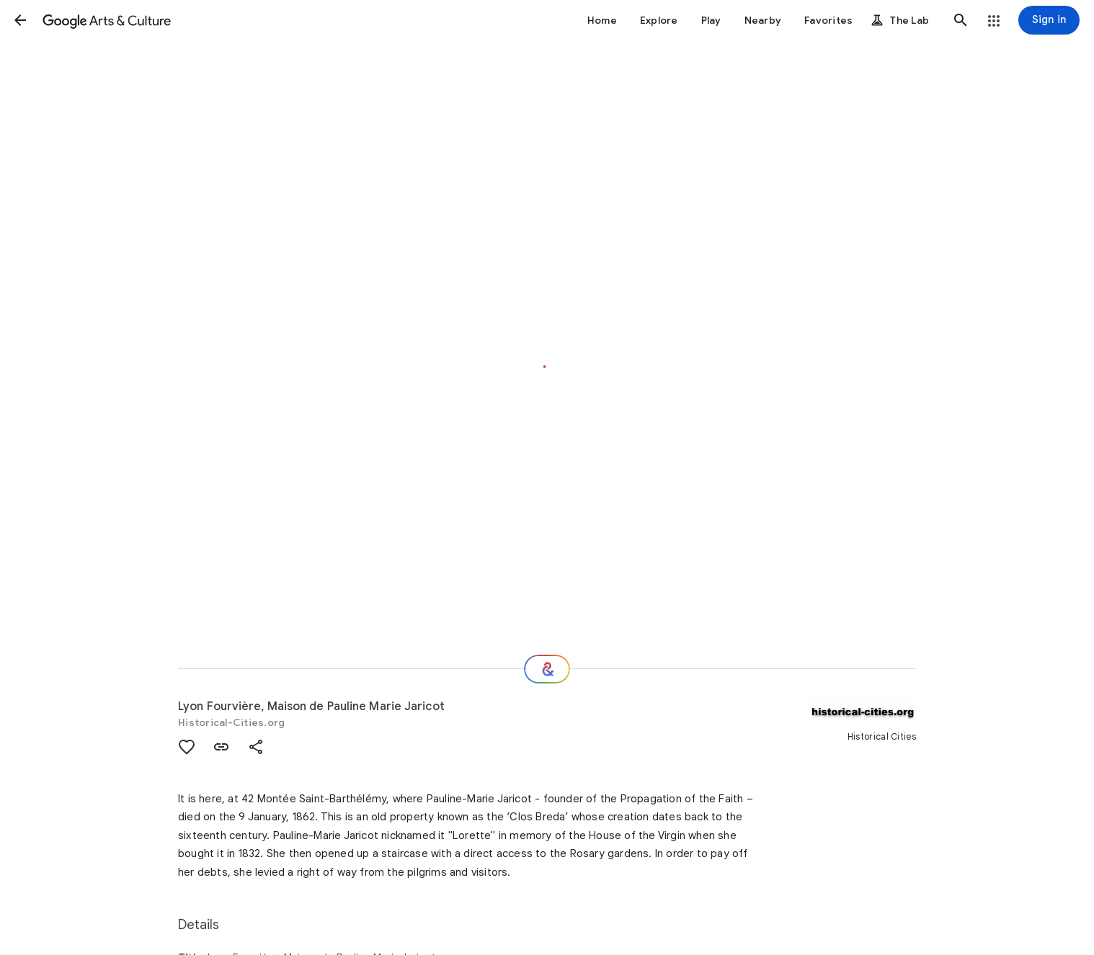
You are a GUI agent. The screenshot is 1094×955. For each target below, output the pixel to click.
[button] (20, 20)
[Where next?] (547, 669)
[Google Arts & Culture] (106, 20)
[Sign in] (1049, 20)
